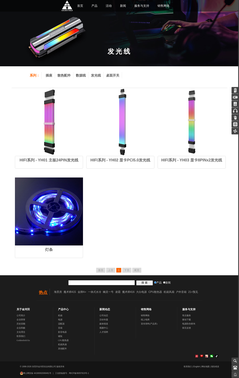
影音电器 (62, 332)
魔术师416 (128, 292)
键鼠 (60, 336)
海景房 (58, 292)
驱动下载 (186, 319)
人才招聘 (103, 332)
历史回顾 (21, 323)
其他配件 (62, 348)
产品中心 (63, 309)
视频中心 (103, 328)
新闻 (123, 5)
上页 (110, 270)
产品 (94, 5)
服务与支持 (141, 5)
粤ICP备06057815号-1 (79, 373)
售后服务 (186, 315)
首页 (100, 270)
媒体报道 (103, 323)
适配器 (61, 323)
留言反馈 (186, 328)
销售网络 (163, 5)
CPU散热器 (155, 292)
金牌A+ (82, 292)
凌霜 (117, 292)
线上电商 (145, 319)
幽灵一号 (108, 292)
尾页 (136, 270)
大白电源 (141, 292)
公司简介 (21, 315)
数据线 (81, 75)
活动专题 (103, 319)
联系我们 (21, 336)
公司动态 (103, 315)
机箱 (60, 315)
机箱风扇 (169, 292)
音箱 (60, 328)
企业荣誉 (21, 319)
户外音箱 (181, 292)
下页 (126, 270)
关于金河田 (23, 309)
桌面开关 (112, 75)
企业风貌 (21, 328)
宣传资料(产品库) (149, 323)
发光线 (96, 75)
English (196, 366)
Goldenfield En (23, 340)
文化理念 (21, 332)
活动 (109, 5)
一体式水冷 (94, 292)
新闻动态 (104, 309)
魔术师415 (70, 292)
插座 (49, 75)
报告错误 (215, 366)
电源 (60, 319)
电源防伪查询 (188, 323)
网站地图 (205, 366)
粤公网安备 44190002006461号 (35, 373)
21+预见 (193, 292)
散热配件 (64, 75)
